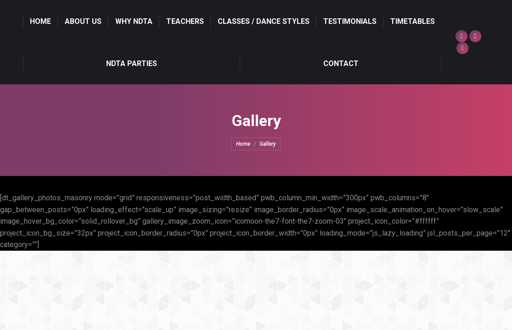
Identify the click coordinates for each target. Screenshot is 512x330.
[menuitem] (40, 21)
